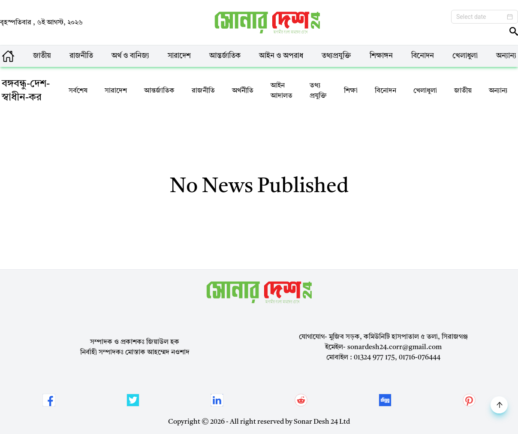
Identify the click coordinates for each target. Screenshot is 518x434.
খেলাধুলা (465, 56)
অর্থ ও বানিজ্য (130, 56)
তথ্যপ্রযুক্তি (336, 56)
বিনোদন (422, 56)
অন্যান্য (506, 56)
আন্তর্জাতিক (225, 56)
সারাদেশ (179, 56)
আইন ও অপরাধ (281, 56)
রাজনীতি (81, 56)
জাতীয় (42, 56)
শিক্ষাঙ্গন (381, 56)
